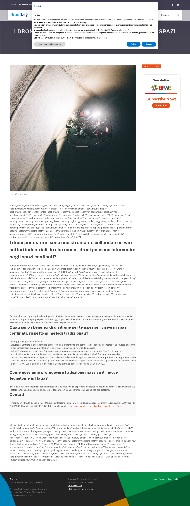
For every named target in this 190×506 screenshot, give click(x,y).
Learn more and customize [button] (49, 44)
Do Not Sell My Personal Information (113, 30)
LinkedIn (107, 406)
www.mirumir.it (87, 489)
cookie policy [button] (81, 22)
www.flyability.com (83, 406)
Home (13, 5)
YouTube (117, 406)
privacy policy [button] (39, 35)
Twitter (97, 406)
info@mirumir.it (74, 489)
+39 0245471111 (75, 486)
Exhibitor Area (26, 5)
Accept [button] (149, 44)
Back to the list (151, 66)
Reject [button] (133, 44)
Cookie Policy (173, 479)
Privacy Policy (158, 479)
